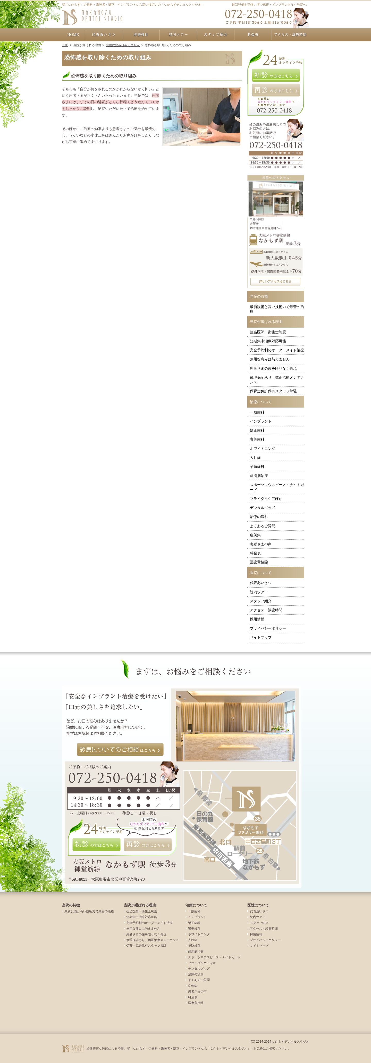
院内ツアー (259, 592)
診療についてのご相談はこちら (120, 749)
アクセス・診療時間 (266, 610)
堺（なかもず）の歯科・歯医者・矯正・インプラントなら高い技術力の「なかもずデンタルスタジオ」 (133, 4)
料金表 (255, 553)
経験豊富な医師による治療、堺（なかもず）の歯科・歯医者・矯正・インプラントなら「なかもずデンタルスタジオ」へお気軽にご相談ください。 (189, 1048)
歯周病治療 (259, 476)
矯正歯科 (257, 430)
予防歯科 (257, 467)
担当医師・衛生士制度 (268, 332)
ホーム (73, 34)
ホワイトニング (262, 449)
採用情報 (257, 619)
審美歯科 (257, 439)
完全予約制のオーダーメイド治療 (277, 350)
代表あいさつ (261, 583)
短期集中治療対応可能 (268, 341)
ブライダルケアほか (266, 499)
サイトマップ (261, 637)
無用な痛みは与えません (270, 359)
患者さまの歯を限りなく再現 (273, 368)
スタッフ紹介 (261, 601)
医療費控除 (259, 562)
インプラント (261, 421)
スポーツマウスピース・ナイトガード (277, 487)
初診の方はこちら (275, 75)
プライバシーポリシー (268, 628)
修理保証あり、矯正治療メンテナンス (277, 379)
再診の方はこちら (275, 90)
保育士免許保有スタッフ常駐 (273, 391)
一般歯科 (257, 412)
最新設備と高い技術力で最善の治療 (277, 309)
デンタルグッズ (262, 508)
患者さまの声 (261, 544)
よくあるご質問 (262, 526)
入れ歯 (255, 458)
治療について (261, 402)
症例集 (255, 535)
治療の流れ (259, 517)
